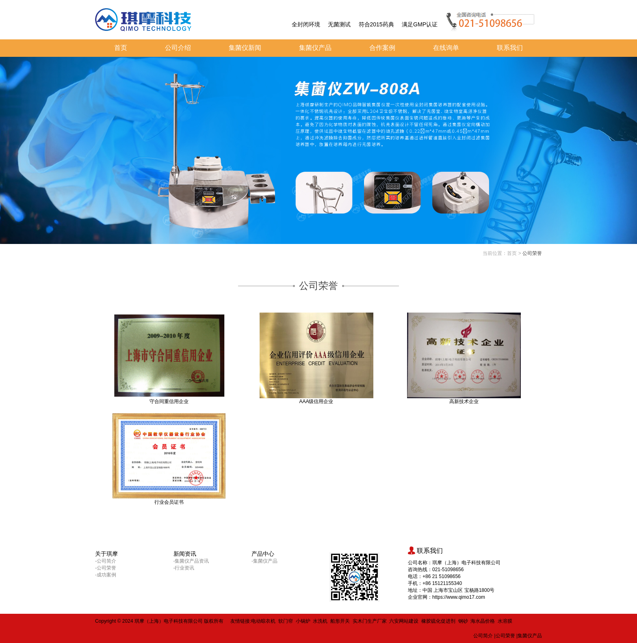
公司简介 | (484, 636)
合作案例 (382, 47)
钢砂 (463, 621)
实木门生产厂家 (370, 621)
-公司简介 (105, 561)
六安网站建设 (403, 621)
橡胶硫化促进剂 (438, 621)
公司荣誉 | (507, 636)
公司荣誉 (532, 253)
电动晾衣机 (263, 621)
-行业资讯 (184, 568)
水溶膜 (505, 621)
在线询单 (446, 47)
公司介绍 (178, 47)
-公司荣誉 (105, 568)
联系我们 (510, 47)
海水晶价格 (482, 621)
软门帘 (285, 621)
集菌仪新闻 (245, 47)
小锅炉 (303, 621)
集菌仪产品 (315, 47)
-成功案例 (105, 575)
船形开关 (340, 621)
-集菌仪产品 (264, 561)
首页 (120, 47)
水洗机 (320, 621)
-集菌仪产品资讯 (191, 561)
